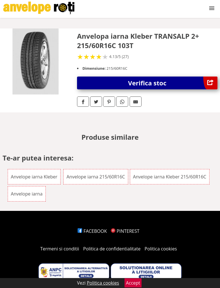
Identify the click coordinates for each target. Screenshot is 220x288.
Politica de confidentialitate (112, 249)
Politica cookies (161, 249)
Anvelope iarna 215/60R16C (96, 177)
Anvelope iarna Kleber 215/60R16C (169, 177)
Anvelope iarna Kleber (34, 177)
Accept (133, 283)
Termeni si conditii (59, 249)
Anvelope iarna (27, 194)
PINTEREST (125, 231)
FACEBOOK (92, 231)
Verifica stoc (173, 83)
